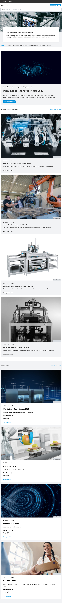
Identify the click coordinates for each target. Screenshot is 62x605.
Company (8, 45)
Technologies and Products (19, 45)
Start (2, 45)
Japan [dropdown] (10, 1)
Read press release (8, 170)
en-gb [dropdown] (4, 1)
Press (2, 5)
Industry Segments (33, 45)
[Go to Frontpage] (55, 5)
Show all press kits (56, 365)
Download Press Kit (9, 101)
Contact (7, 5)
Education (42, 45)
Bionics (49, 45)
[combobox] (31, 9)
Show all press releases (55, 109)
